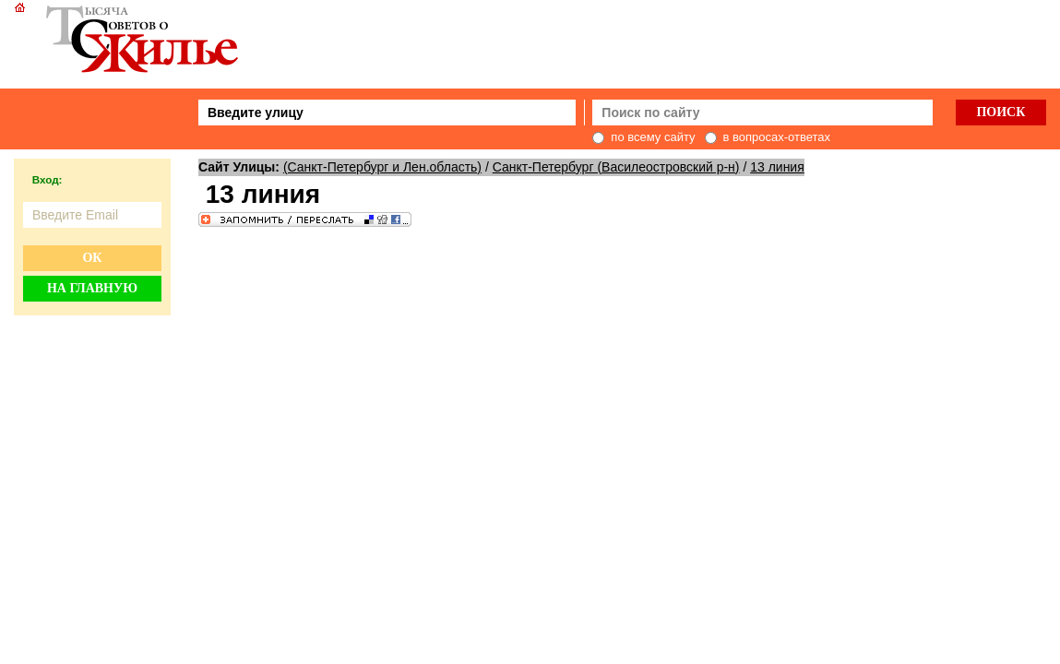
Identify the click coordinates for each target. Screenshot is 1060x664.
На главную (92, 288)
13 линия (777, 167)
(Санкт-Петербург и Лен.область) (382, 167)
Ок (91, 258)
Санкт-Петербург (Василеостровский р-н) (616, 167)
